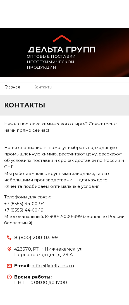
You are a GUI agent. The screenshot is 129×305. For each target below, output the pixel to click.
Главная (12, 87)
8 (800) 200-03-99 (36, 237)
